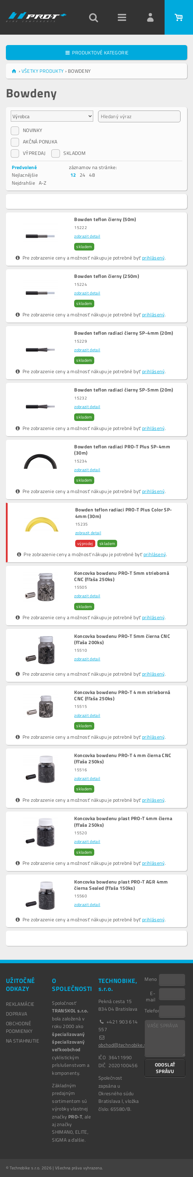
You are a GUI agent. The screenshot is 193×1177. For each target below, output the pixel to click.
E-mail (150, 996)
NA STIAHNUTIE (22, 1040)
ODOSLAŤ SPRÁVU (165, 1067)
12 (73, 174)
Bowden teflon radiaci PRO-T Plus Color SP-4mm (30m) (123, 513)
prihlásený (153, 257)
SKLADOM (68, 153)
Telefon (151, 1010)
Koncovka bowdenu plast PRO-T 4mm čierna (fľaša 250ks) (123, 821)
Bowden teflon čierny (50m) (105, 219)
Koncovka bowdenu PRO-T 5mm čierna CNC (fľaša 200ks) (122, 639)
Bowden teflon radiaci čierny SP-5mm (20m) (123, 390)
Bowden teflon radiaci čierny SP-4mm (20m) (123, 333)
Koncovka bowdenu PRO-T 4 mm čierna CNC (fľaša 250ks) (122, 758)
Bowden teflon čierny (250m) (106, 276)
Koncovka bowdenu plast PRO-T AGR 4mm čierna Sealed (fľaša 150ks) (121, 885)
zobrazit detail (87, 236)
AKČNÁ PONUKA (34, 142)
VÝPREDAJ (28, 153)
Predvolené (24, 167)
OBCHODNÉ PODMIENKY (19, 1027)
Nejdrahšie (23, 182)
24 (83, 174)
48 (92, 174)
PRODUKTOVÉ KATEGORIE (96, 52)
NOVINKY (27, 130)
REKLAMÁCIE (20, 1004)
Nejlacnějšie (25, 174)
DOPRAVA (16, 1013)
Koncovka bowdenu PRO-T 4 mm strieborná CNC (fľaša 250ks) (122, 695)
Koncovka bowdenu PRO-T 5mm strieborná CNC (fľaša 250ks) (121, 576)
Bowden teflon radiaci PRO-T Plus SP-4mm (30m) (122, 449)
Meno (150, 978)
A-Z (43, 182)
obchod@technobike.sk (123, 1044)
